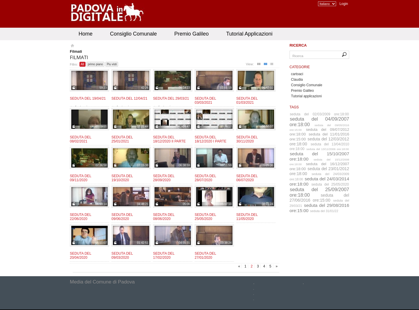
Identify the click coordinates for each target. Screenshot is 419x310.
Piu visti (112, 64)
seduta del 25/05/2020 (330, 184)
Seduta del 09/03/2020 (122, 255)
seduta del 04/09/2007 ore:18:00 (319, 121)
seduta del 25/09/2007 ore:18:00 (319, 192)
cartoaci (297, 74)
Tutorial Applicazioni (249, 34)
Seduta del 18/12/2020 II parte (169, 139)
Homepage (72, 46)
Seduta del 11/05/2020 (247, 217)
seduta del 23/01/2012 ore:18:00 (319, 171)
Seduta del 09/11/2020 (80, 178)
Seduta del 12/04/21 (129, 98)
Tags (294, 107)
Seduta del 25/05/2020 (205, 217)
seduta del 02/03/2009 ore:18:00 (319, 114)
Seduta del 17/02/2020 (163, 255)
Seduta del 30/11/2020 (247, 139)
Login (344, 4)
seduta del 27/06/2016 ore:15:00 (319, 197)
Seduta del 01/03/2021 (247, 100)
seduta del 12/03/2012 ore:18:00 (319, 141)
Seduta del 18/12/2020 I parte (210, 139)
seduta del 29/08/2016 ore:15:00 (319, 208)
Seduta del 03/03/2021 (205, 100)
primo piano (95, 64)
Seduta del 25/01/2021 (122, 139)
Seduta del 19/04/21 (88, 98)
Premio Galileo (191, 34)
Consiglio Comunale (133, 34)
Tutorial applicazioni (306, 96)
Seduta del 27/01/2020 (205, 255)
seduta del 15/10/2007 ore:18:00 (319, 156)
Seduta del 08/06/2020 (163, 217)
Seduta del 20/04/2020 (80, 255)
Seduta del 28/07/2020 (205, 178)
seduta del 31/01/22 (324, 211)
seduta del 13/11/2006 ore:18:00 (327, 149)
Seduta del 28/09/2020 (163, 178)
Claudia (297, 80)
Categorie (300, 67)
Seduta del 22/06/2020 (80, 217)
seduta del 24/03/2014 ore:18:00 (319, 181)
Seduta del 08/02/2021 (80, 139)
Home (86, 34)
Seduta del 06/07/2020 (247, 178)
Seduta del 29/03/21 (171, 98)
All (82, 64)
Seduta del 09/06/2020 (122, 217)
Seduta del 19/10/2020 (122, 178)
